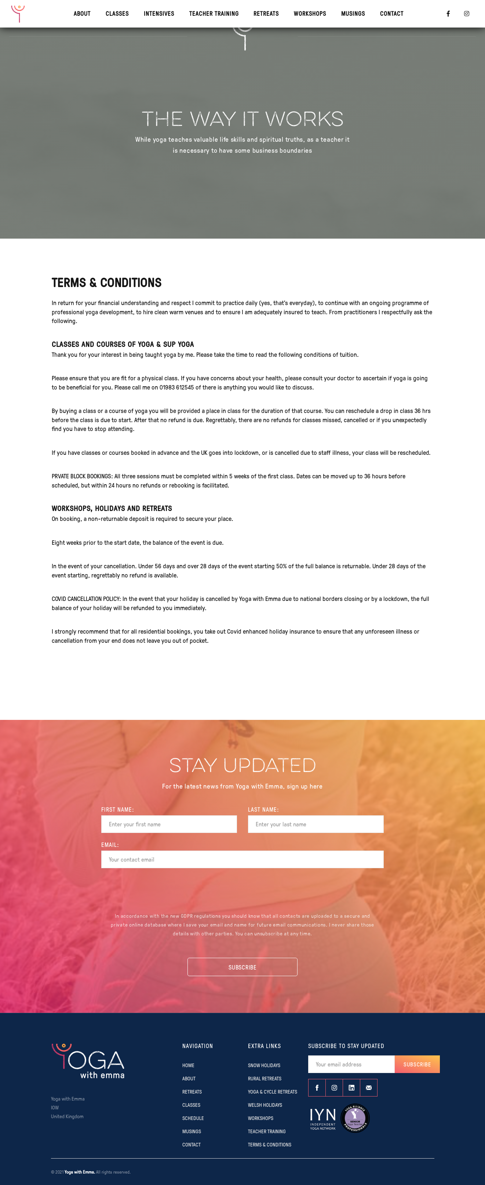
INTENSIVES (159, 13)
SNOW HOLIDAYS (264, 1065)
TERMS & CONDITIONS (269, 1144)
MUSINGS (353, 13)
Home (188, 1065)
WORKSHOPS (310, 13)
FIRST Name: (117, 809)
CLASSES (117, 13)
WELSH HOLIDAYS (265, 1104)
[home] (18, 14)
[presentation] (242, 891)
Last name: (263, 809)
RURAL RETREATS (264, 1078)
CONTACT (191, 1144)
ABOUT (189, 1078)
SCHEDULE (193, 1118)
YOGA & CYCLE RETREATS (272, 1091)
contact (392, 13)
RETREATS (266, 13)
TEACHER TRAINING (214, 13)
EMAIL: (110, 845)
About (82, 13)
